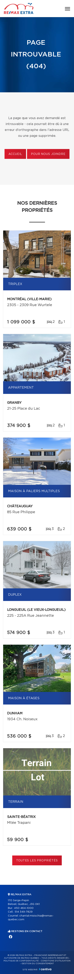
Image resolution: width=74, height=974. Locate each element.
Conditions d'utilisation (55, 961)
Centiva (45, 969)
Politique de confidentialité (21, 961)
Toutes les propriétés (37, 860)
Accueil (15, 154)
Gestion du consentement (38, 964)
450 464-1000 (24, 908)
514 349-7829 (24, 912)
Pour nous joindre (48, 154)
